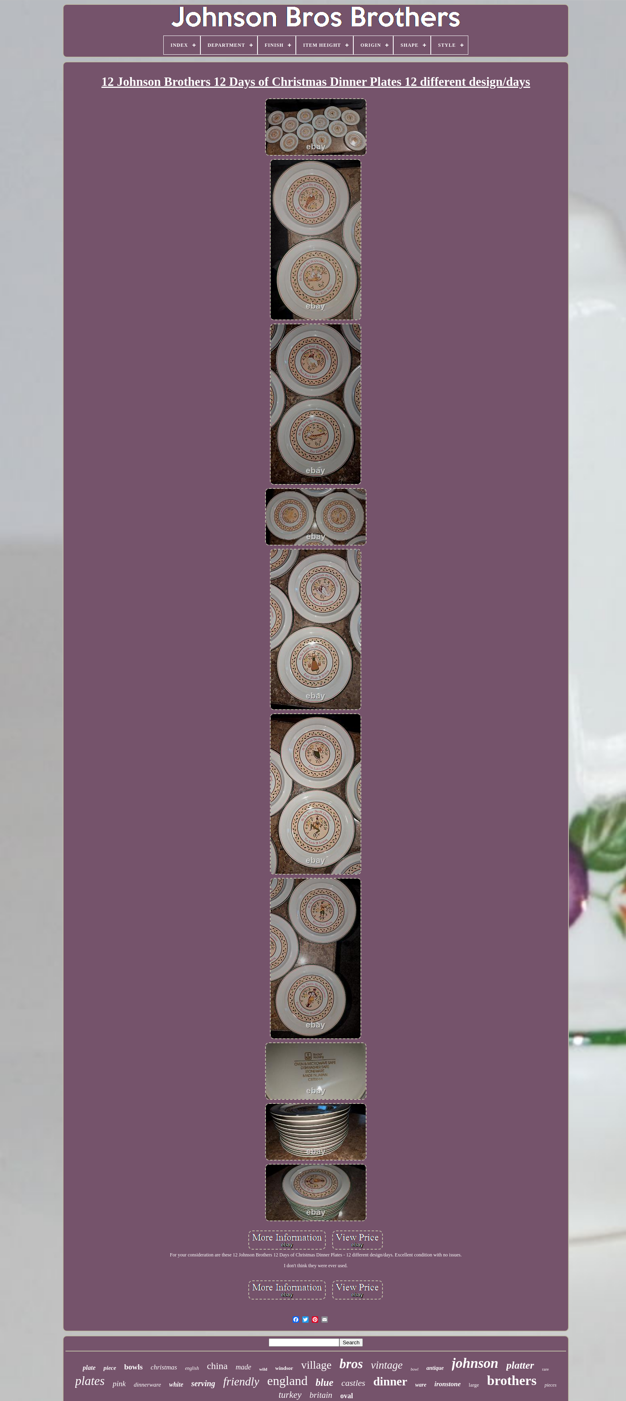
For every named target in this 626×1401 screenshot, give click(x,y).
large (474, 1385)
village (316, 1365)
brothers (512, 1380)
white (176, 1384)
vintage (386, 1365)
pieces (551, 1385)
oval (346, 1396)
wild (263, 1369)
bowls (133, 1367)
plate (89, 1367)
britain (320, 1395)
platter (520, 1365)
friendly (241, 1381)
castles (353, 1383)
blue (324, 1382)
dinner (390, 1381)
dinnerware (147, 1384)
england (287, 1380)
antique (435, 1368)
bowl (414, 1369)
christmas (164, 1367)
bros (351, 1364)
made (243, 1367)
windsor (284, 1368)
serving (203, 1383)
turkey (290, 1395)
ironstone (447, 1384)
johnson (475, 1363)
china (217, 1366)
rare (545, 1369)
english (192, 1368)
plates (90, 1381)
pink (119, 1383)
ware (420, 1385)
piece (109, 1368)
